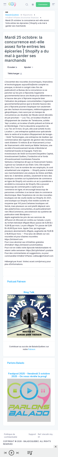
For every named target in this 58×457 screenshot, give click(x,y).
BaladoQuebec (12, 15)
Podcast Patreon (16, 281)
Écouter (13, 67)
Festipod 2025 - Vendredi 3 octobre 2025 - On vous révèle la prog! (29, 375)
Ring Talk (29, 292)
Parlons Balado (15, 362)
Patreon (31, 349)
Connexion (42, 4)
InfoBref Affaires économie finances (22, 17)
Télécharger (15, 73)
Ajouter (29, 67)
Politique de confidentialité (10, 435)
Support (32, 434)
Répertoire (27, 15)
